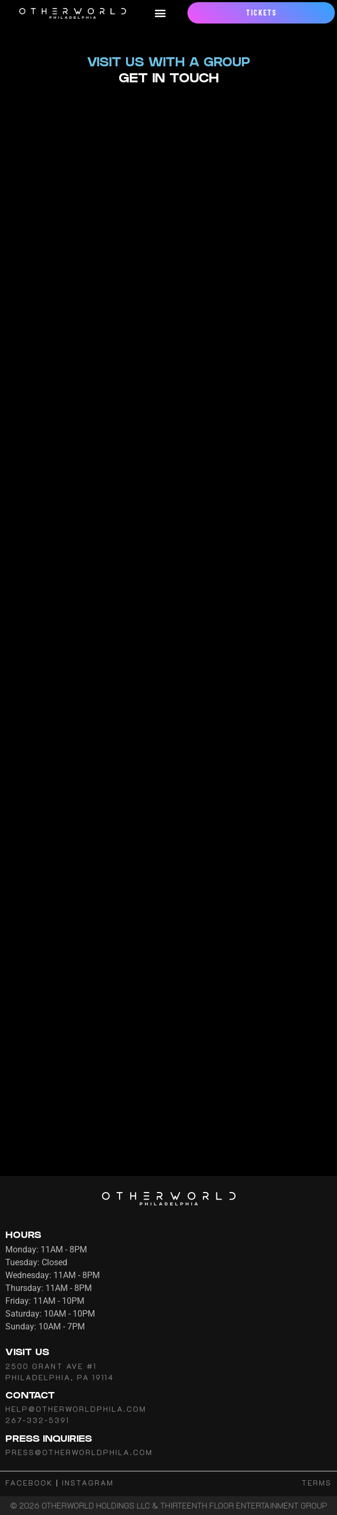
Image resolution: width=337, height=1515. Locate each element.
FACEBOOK (29, 1483)
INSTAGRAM (88, 1483)
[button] (160, 13)
